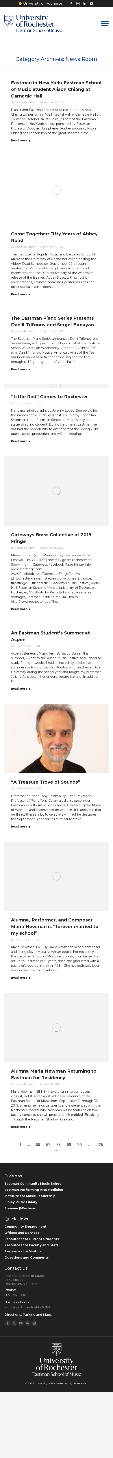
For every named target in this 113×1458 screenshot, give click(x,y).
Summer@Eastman (20, 1208)
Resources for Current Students (31, 1239)
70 (79, 1145)
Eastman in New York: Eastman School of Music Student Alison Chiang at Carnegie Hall (56, 89)
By (23, 102)
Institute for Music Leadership (30, 1196)
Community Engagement (25, 1227)
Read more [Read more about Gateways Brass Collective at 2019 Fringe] (21, 609)
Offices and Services (21, 1233)
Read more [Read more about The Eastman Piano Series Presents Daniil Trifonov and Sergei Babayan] (21, 369)
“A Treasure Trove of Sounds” (45, 782)
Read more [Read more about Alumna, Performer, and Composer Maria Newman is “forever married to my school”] (21, 977)
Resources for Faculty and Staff (31, 1245)
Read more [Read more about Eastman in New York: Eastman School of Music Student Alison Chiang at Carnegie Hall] (21, 140)
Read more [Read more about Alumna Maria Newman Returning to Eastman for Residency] (21, 1126)
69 (69, 1145)
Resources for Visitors (23, 1251)
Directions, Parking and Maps (28, 1315)
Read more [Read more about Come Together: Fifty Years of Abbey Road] (21, 294)
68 (58, 1145)
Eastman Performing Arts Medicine (33, 1190)
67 (48, 1145)
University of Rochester (41, 3)
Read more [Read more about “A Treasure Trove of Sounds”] (21, 826)
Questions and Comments (26, 1257)
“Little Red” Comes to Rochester (49, 396)
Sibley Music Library (20, 1202)
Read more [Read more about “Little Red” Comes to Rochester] (21, 441)
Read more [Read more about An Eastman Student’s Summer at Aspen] (21, 688)
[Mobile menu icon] (105, 23)
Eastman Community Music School (33, 1184)
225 (100, 1145)
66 (38, 1145)
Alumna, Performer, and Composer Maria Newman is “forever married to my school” (54, 926)
